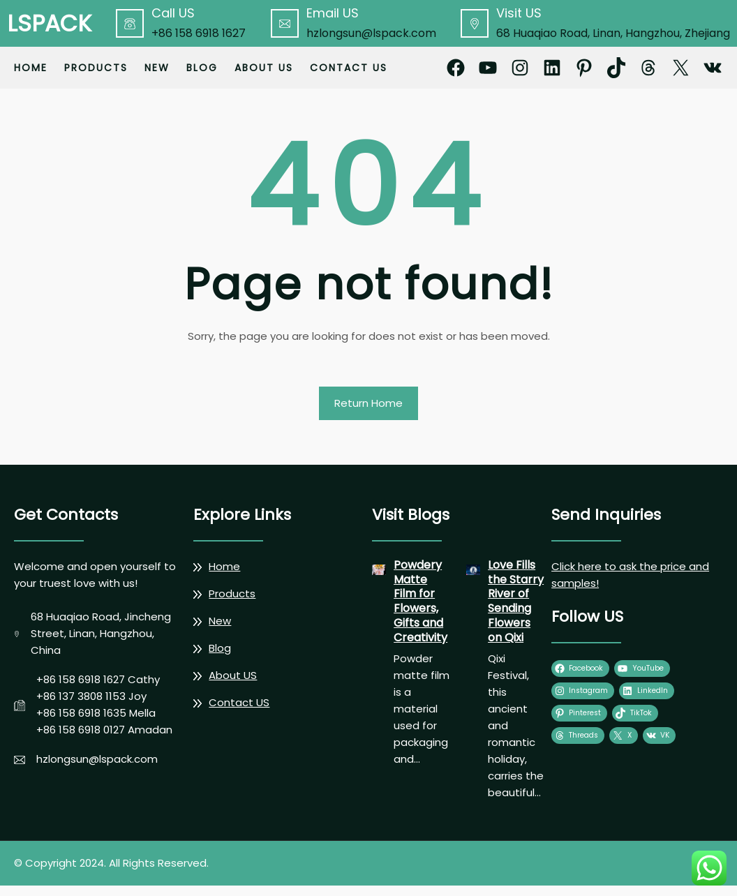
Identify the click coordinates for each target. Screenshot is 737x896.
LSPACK (49, 23)
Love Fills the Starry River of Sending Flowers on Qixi (516, 601)
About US (233, 675)
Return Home (368, 403)
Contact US (239, 702)
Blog (220, 648)
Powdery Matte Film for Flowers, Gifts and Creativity (420, 601)
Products (232, 593)
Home (30, 68)
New (220, 620)
